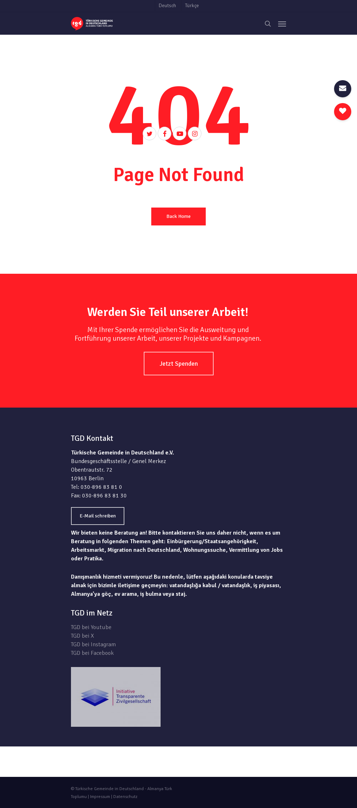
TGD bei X (82, 635)
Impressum (100, 796)
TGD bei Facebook (92, 653)
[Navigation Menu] (282, 23)
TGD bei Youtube (91, 627)
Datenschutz (125, 796)
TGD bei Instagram (93, 644)
